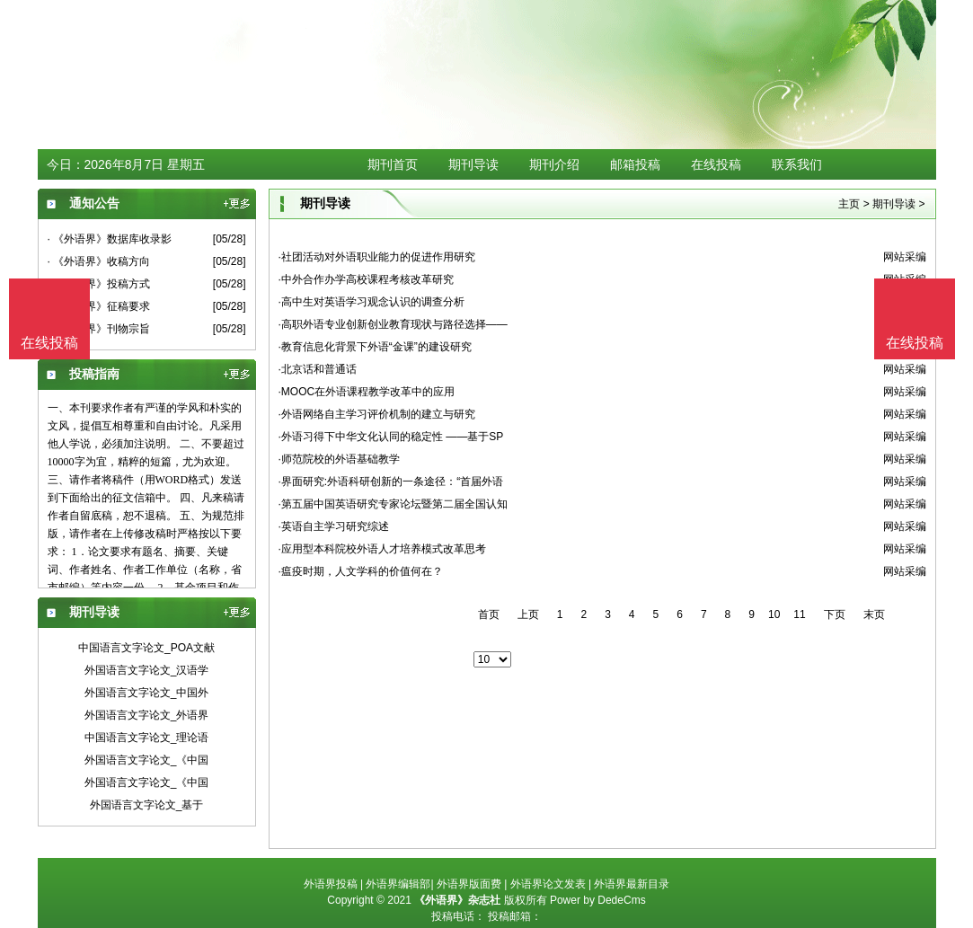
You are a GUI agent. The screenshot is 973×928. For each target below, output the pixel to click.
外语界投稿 (331, 884)
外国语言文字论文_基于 (147, 805)
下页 (834, 614)
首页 (489, 614)
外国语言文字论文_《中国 (146, 760)
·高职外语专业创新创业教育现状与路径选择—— (393, 324)
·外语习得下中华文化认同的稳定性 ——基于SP (391, 436)
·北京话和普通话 (318, 369)
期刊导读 (473, 164)
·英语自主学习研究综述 (334, 526)
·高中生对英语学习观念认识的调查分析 (371, 302)
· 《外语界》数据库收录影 (110, 239)
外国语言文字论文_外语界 (146, 715)
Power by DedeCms (598, 900)
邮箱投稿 (635, 164)
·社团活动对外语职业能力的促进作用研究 (377, 257)
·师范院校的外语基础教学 (339, 459)
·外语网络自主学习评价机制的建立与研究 (377, 414)
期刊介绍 (554, 164)
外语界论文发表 (548, 884)
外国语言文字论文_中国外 (146, 692)
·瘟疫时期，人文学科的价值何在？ (361, 571)
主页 (849, 204)
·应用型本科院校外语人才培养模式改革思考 (382, 549)
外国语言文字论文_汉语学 (146, 670)
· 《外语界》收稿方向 (99, 261)
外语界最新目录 (631, 884)
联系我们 (797, 164)
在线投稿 (716, 164)
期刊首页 (392, 164)
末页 (874, 614)
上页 (528, 614)
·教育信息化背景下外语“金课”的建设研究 (375, 346)
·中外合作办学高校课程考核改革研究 (366, 279)
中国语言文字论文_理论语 (146, 737)
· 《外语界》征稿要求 (99, 306)
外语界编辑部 (398, 884)
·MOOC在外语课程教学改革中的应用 (367, 391)
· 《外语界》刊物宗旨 (99, 329)
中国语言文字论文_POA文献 (146, 647)
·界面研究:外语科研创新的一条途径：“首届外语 (391, 481)
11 (799, 614)
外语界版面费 (469, 884)
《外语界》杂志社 (457, 900)
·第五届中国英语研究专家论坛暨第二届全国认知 (393, 504)
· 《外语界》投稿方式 (99, 284)
